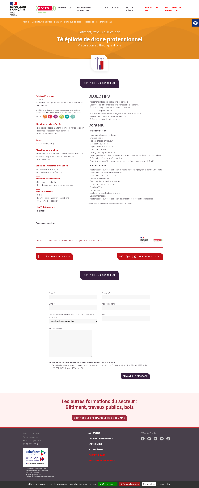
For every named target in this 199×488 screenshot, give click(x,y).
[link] (195, 23)
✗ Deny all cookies (129, 484)
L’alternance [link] (113, 8)
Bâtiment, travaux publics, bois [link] (67, 22)
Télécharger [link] (54, 256)
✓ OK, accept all (108, 484)
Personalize (149, 484)
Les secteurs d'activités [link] (42, 22)
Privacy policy (164, 484)
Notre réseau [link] (95, 450)
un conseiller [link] (99, 83)
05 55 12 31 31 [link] (32, 444)
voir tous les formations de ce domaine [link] (99, 418)
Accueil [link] (26, 22)
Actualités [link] (64, 8)
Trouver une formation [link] (100, 438)
